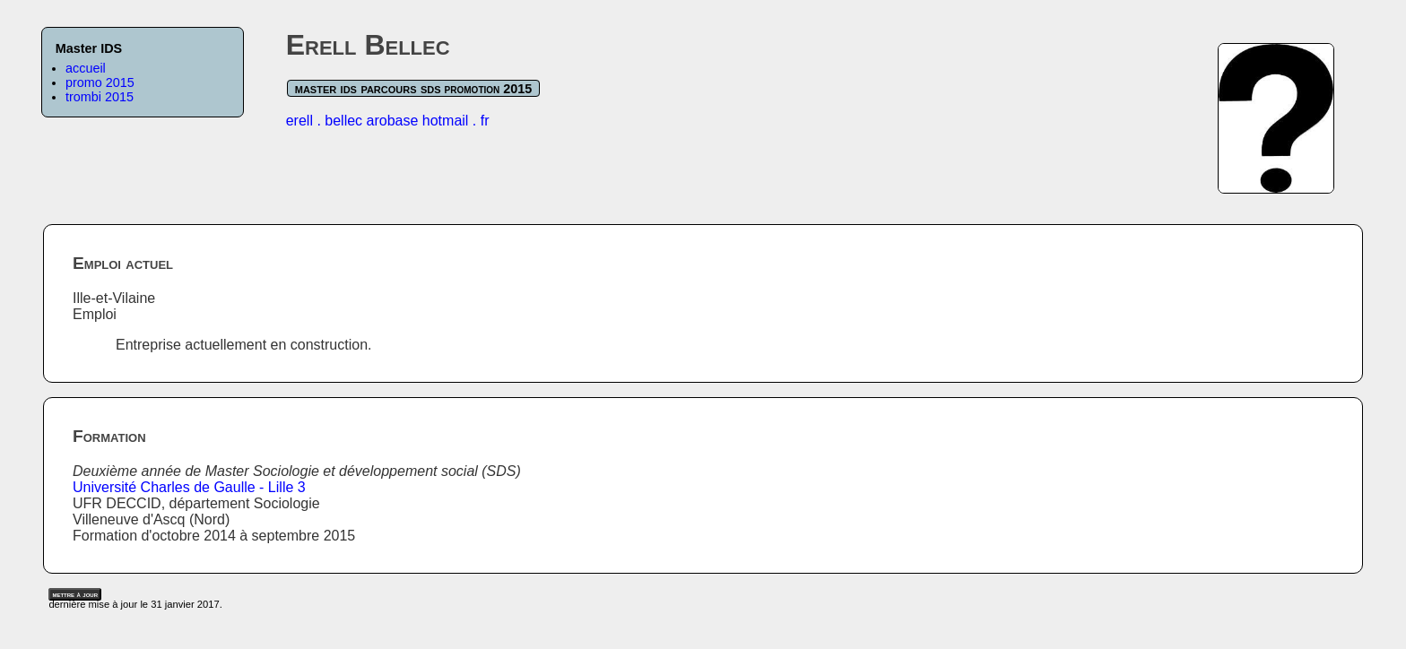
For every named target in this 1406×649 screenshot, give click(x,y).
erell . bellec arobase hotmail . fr (388, 120)
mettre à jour (75, 594)
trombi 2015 (99, 97)
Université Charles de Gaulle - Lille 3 (189, 487)
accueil (85, 68)
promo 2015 (100, 82)
